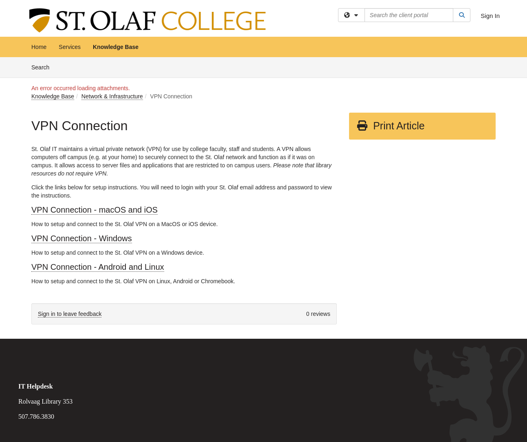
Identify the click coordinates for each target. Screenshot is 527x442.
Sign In (490, 15)
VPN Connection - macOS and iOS (94, 209)
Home (38, 47)
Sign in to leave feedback (69, 314)
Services (70, 47)
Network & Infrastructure (112, 96)
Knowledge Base (115, 47)
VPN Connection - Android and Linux (97, 266)
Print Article (390, 125)
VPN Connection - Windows (81, 238)
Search (43, 67)
